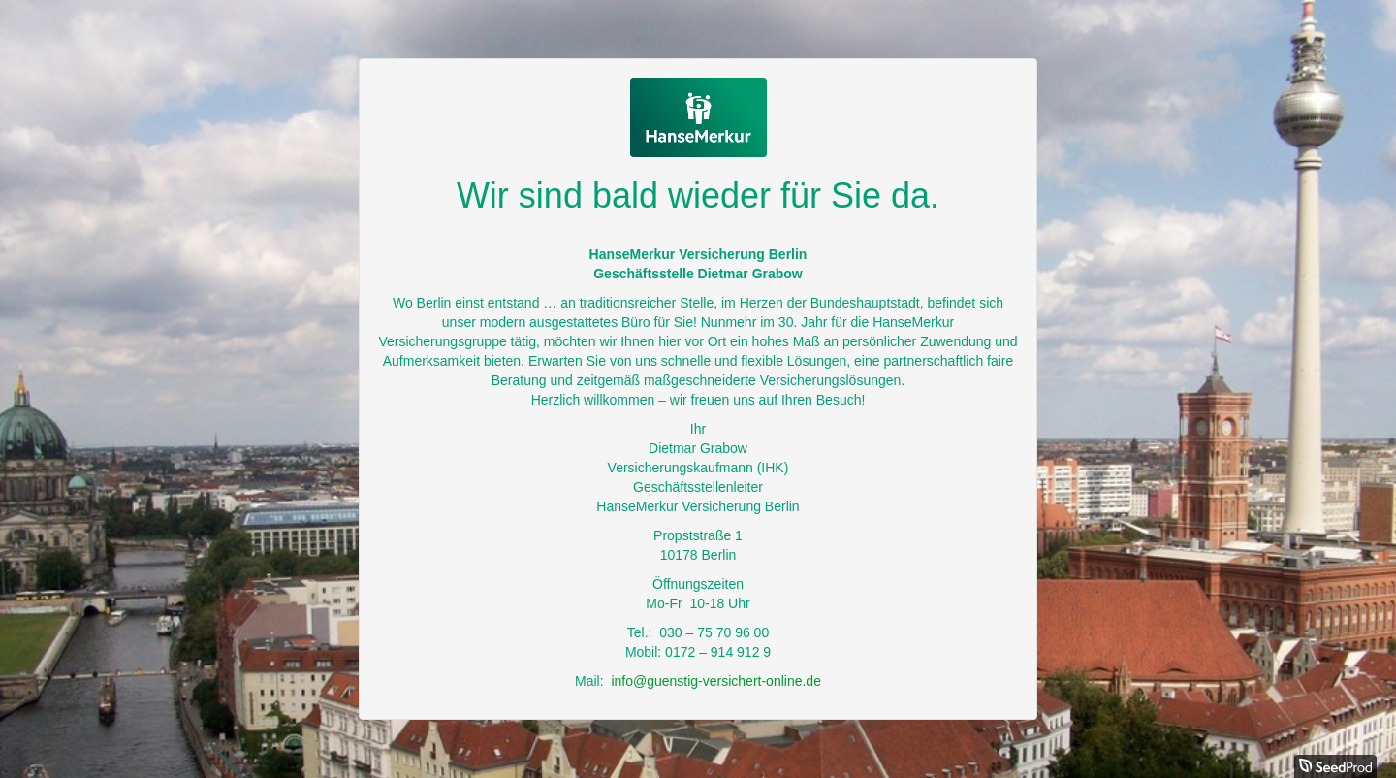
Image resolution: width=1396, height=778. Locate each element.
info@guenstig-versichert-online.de (716, 681)
